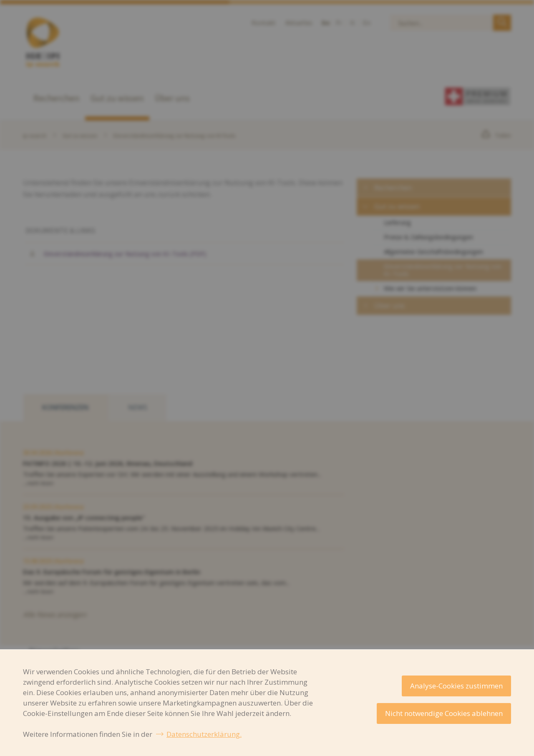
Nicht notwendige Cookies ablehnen (444, 713)
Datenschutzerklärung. (204, 734)
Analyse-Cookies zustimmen (456, 686)
